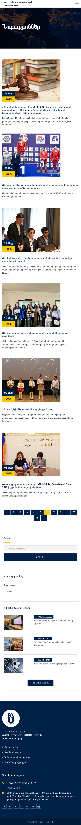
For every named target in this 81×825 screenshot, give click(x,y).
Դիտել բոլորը (40, 680)
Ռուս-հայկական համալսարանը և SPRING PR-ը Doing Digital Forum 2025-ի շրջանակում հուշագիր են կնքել (37, 483)
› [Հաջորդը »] (43, 515)
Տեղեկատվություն (13, 749)
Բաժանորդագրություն (15, 759)
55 (74, 509)
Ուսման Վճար (11, 744)
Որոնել (40, 554)
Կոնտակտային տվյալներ (17, 754)
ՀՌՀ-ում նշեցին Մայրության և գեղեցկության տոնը (27, 406)
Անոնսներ (8, 588)
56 (37, 515)
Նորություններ (10, 582)
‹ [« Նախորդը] (6, 509)
